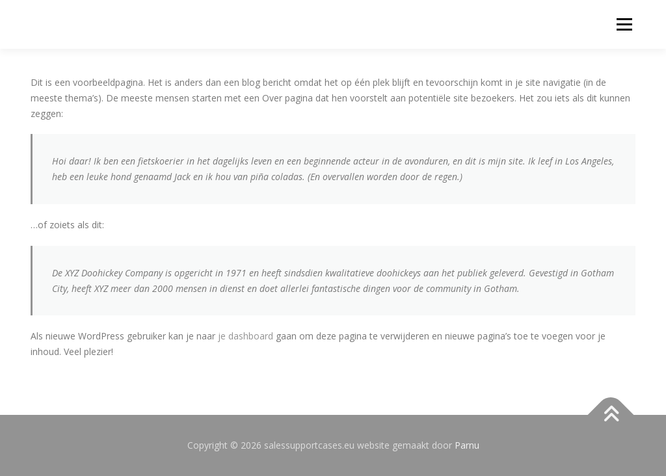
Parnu (467, 445)
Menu (624, 24)
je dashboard (245, 336)
